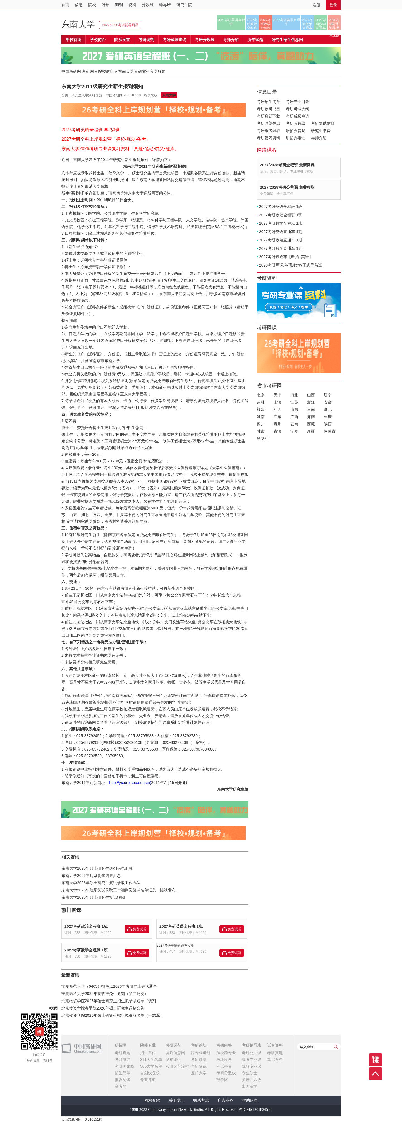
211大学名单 (151, 1059)
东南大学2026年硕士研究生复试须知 (93, 897)
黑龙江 (263, 438)
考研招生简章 (268, 101)
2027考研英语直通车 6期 (175, 946)
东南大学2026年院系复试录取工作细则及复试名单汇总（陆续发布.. (119, 890)
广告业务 (225, 1100)
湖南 (261, 416)
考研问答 (224, 1045)
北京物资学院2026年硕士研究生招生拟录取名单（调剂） (110, 1001)
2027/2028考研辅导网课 (120, 25)
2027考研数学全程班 (265, 24)
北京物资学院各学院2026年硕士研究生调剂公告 (102, 1008)
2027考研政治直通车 (307, 24)
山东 (294, 409)
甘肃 (261, 431)
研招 (105, 5)
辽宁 (328, 395)
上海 (277, 402)
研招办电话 (295, 138)
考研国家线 (124, 1066)
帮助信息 (250, 1100)
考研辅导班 (251, 1045)
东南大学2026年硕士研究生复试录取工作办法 (100, 883)
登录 (333, 5)
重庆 (328, 416)
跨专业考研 (200, 1053)
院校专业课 (251, 1066)
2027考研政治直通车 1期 (280, 240)
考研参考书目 (268, 109)
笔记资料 (275, 1059)
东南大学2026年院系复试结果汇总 (91, 875)
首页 (65, 5)
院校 (92, 5)
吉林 (261, 402)
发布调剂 (173, 1059)
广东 (277, 416)
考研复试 (199, 1066)
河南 (311, 409)
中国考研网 (81, 1048)
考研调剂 (146, 39)
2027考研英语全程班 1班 (181, 926)
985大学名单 (151, 1066)
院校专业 (148, 1045)
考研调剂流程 (177, 1066)
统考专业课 (251, 1059)
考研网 (88, 71)
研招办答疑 (295, 130)
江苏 (294, 402)
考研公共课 (251, 1053)
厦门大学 (199, 1073)
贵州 (277, 424)
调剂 (119, 5)
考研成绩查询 (297, 116)
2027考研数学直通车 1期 (280, 248)
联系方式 (201, 1100)
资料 (132, 5)
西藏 (311, 424)
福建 (261, 409)
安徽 (328, 402)
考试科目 (224, 1066)
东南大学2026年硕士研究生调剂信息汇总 (97, 868)
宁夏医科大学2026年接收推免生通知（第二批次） (104, 993)
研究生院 (184, 5)
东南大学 (78, 24)
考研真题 (122, 1053)
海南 (311, 416)
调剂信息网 (175, 1053)
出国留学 (249, 1086)
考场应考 (224, 1059)
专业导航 (148, 1079)
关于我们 (177, 1100)
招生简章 (122, 1073)
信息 (79, 5)
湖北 (328, 409)
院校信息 (106, 71)
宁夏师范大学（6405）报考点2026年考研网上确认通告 (109, 986)
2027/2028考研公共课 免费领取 (287, 187)
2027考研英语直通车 (286, 22)
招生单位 (148, 1053)
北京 (261, 395)
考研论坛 (199, 1045)
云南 (294, 424)
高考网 (120, 1086)
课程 (375, 1059)
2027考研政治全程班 (252, 24)
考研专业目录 (297, 101)
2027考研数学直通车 (320, 24)
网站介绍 (152, 1100)
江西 (277, 409)
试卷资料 (275, 1045)
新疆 (311, 431)
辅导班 (165, 5)
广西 (294, 416)
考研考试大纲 (297, 109)
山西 (311, 395)
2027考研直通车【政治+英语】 (286, 257)
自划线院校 (150, 1073)
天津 (277, 395)
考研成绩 (122, 1059)
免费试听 (139, 929)
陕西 (328, 424)
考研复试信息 (322, 123)
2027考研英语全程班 (231, 22)
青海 (277, 431)
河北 (294, 395)
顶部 (375, 1073)
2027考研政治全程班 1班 (86, 926)
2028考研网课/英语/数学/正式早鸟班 (334, 24)
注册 (316, 5)
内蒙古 (330, 431)
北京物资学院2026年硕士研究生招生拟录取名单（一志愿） (112, 1015)
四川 (261, 424)
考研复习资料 (268, 138)
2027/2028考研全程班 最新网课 (287, 165)
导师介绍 (231, 39)
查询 (336, 1046)
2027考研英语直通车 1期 (280, 231)
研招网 (120, 1045)
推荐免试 (122, 1079)
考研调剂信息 (268, 123)
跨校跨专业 (226, 1053)
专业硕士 (249, 1073)
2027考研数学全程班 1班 (86, 950)
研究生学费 (321, 130)
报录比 (222, 1079)
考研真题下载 (268, 116)
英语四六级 (251, 1079)
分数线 (148, 5)
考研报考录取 (268, 130)
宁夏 (294, 431)
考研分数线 (295, 123)
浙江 (311, 402)
